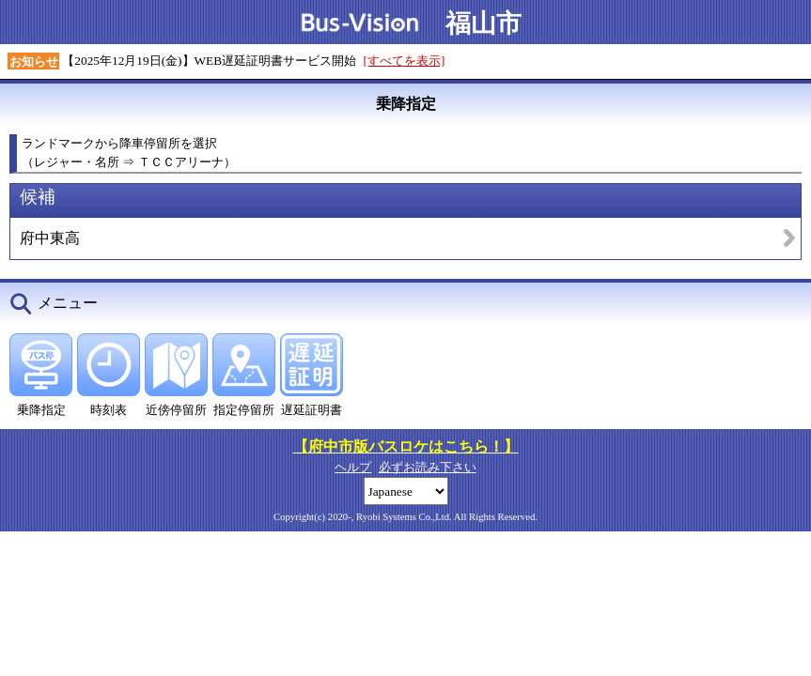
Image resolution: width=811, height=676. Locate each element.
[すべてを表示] (404, 61)
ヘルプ (353, 467)
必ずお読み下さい (427, 467)
